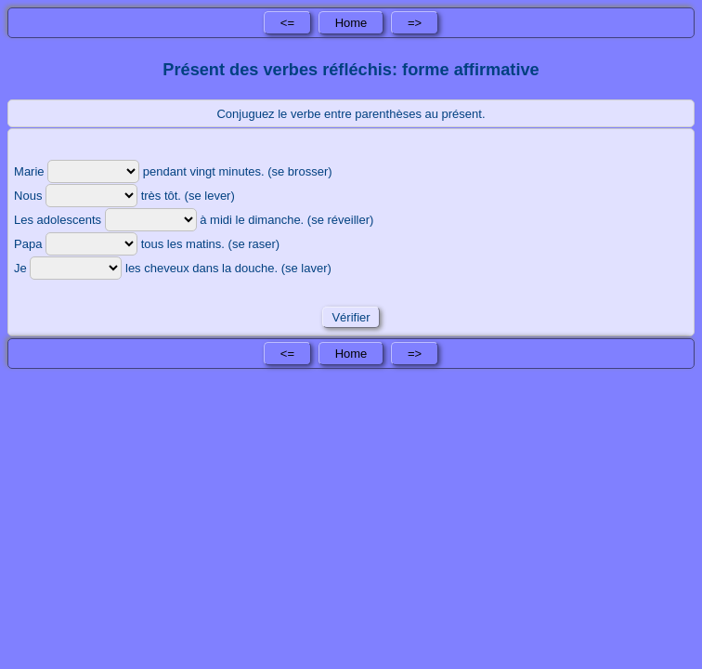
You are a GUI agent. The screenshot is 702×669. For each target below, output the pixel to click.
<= (287, 23)
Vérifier (351, 317)
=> (415, 23)
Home (351, 23)
